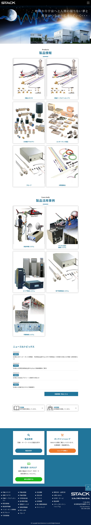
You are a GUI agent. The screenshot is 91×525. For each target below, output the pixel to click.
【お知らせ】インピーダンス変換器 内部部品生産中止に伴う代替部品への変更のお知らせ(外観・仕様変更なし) (45, 359)
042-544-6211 (85, 504)
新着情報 (16, 356)
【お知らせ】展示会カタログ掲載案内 (25, 389)
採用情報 (40, 499)
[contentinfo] (45, 504)
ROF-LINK (23, 508)
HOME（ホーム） (60, 498)
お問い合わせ (58, 495)
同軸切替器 (23, 493)
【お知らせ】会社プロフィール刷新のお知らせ (28, 379)
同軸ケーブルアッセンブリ (8, 497)
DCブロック (7, 512)
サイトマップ (41, 505)
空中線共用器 (24, 499)
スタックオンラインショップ (60, 505)
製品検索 (57, 501)
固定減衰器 (6, 501)
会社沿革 (40, 493)
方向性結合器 (24, 496)
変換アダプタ (7, 493)
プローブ (23, 511)
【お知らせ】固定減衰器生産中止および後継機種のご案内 (32, 370)
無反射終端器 (7, 504)
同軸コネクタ (7, 490)
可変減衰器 (6, 515)
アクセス (40, 496)
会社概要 (40, 490)
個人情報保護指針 (43, 502)
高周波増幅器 (24, 505)
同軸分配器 (23, 490)
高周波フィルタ (25, 502)
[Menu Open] (88, 3)
